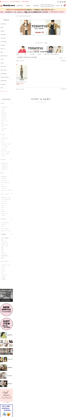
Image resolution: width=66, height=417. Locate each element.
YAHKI (2, 59)
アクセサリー (3, 276)
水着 (2, 251)
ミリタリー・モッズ (4, 124)
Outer (18, 54)
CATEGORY (20, 5)
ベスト (2, 126)
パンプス (2, 207)
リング (2, 226)
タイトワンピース (4, 167)
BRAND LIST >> (4, 91)
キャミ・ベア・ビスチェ (5, 151)
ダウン (2, 122)
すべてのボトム (4, 176)
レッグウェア (3, 253)
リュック (2, 205)
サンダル (2, 211)
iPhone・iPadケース (5, 255)
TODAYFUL (3, 23)
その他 (2, 257)
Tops (25, 54)
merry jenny (3, 70)
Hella (2, 52)
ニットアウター (4, 128)
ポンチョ (2, 130)
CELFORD (3, 34)
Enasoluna (3, 84)
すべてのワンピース (4, 163)
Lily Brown (3, 38)
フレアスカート (4, 178)
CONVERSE (4, 80)
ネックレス (3, 224)
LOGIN (57, 5)
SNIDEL (3, 31)
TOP (17, 16)
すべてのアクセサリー (5, 222)
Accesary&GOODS (54, 54)
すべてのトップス (4, 138)
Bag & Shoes (47, 54)
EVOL (2, 87)
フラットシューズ (4, 213)
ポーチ (2, 249)
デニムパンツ (3, 186)
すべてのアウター (4, 107)
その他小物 (3, 278)
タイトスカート (4, 180)
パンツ (2, 184)
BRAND (28, 5)
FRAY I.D (3, 48)
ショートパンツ (4, 188)
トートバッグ (3, 201)
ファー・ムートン (4, 120)
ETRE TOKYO (4, 55)
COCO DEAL (4, 41)
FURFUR (3, 45)
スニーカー (3, 215)
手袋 (2, 247)
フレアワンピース (4, 165)
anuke (2, 27)
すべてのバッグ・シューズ (6, 197)
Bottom (39, 54)
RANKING (36, 5)
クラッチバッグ (4, 203)
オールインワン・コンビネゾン (6, 190)
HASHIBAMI (4, 73)
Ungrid (2, 63)
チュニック (3, 155)
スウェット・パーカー (5, 153)
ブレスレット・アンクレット (6, 230)
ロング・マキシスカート (5, 182)
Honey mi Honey (5, 77)
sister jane (3, 66)
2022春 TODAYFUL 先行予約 (25, 16)
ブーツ (2, 209)
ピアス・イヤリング (4, 228)
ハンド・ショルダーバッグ (6, 199)
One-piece (32, 54)
